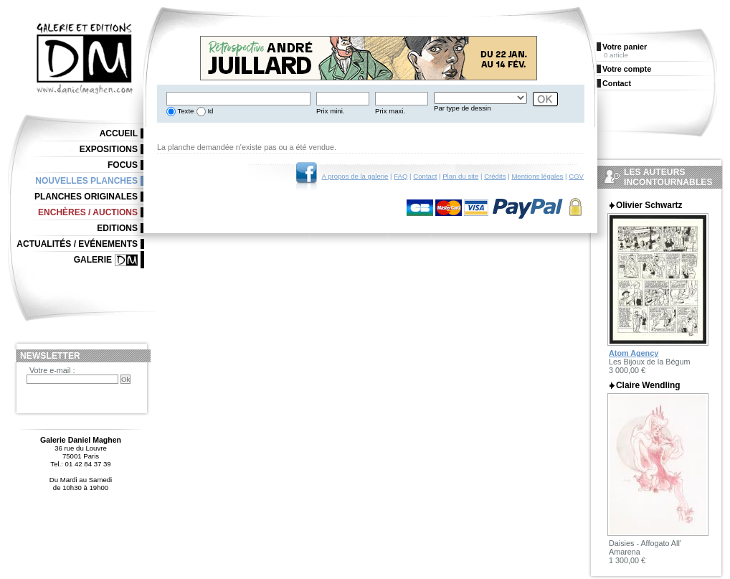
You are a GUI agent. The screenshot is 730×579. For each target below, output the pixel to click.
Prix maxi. (390, 111)
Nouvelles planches (86, 181)
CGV (576, 176)
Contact (425, 176)
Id (210, 111)
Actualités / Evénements (77, 244)
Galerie (93, 260)
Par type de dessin (462, 108)
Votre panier (624, 46)
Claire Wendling (648, 385)
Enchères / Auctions (88, 212)
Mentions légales (537, 176)
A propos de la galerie (355, 176)
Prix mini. (330, 111)
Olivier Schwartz (649, 205)
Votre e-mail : (52, 370)
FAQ (400, 176)
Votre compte (626, 69)
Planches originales (86, 197)
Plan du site (460, 176)
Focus (123, 165)
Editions (117, 228)
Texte (185, 111)
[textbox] (238, 98)
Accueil (119, 133)
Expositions (109, 149)
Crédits (495, 176)
